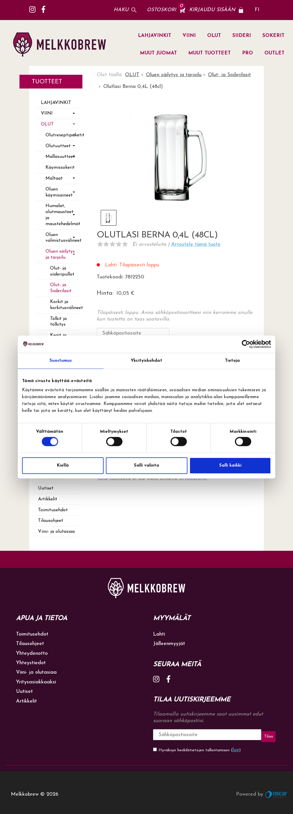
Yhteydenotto (32, 653)
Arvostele (196, 244)
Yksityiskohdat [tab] (146, 361)
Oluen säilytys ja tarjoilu (60, 254)
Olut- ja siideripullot (62, 271)
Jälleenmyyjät (169, 643)
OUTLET (274, 53)
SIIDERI (241, 35)
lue (236, 746)
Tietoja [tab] (232, 361)
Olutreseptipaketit (62, 135)
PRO (247, 53)
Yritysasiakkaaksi (36, 682)
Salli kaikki (230, 465)
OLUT (214, 35)
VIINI (189, 35)
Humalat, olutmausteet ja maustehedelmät (62, 215)
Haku (121, 10)
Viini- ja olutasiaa (56, 531)
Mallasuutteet (60, 156)
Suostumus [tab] (61, 361)
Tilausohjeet (50, 520)
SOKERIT (273, 35)
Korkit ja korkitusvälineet (65, 305)
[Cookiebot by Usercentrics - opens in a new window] (246, 344)
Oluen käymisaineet (59, 192)
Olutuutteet (58, 146)
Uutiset (46, 488)
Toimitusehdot (53, 510)
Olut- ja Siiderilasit (61, 288)
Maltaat (54, 178)
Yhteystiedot (31, 663)
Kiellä (63, 465)
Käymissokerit (60, 167)
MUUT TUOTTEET (209, 53)
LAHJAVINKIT (154, 35)
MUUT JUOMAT (158, 53)
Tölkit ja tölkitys (58, 321)
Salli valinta (146, 465)
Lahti (159, 634)
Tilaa (247, 734)
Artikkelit (47, 499)
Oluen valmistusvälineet (62, 238)
